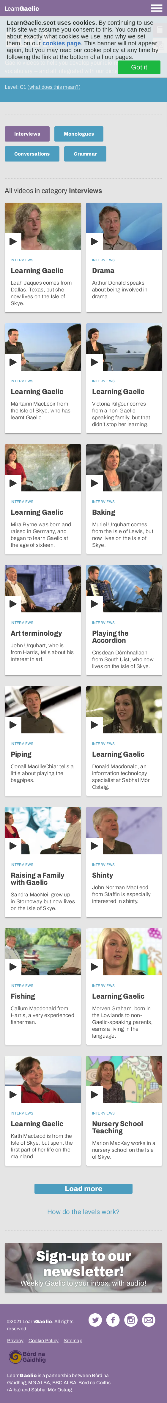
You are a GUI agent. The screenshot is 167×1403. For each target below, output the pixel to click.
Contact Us (148, 1320)
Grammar (85, 153)
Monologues (79, 133)
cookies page (61, 43)
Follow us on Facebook (113, 1320)
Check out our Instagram (131, 1320)
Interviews (27, 133)
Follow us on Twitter (95, 1320)
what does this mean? (54, 87)
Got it (139, 67)
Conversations (32, 153)
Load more (84, 1189)
